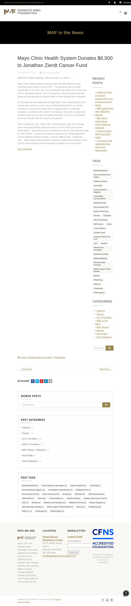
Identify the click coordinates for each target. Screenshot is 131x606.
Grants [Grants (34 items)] (109, 224)
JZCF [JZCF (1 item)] (96, 243)
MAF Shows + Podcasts (102, 329)
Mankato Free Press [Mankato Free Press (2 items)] (101, 254)
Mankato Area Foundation (40, 357)
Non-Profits (102, 334)
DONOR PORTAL (20, 3)
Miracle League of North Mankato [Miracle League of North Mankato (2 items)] (102, 270)
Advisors (101, 311)
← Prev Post (26, 369)
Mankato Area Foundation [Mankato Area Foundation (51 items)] (99, 249)
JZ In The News (104, 317)
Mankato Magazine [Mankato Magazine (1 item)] (100, 258)
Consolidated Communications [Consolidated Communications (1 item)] (100, 197)
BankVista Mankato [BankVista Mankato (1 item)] (100, 171)
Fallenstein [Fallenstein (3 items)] (107, 216)
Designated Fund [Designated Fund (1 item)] (100, 203)
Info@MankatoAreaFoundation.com (59, 556)
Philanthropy (59, 357)
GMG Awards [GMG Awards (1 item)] (98, 224)
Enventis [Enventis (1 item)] (97, 216)
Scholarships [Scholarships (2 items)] (98, 288)
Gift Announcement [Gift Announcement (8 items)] (100, 220)
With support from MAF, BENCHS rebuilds (104, 111)
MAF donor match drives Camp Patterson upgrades (103, 123)
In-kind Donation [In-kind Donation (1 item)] (99, 228)
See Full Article (25, 149)
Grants (23, 357)
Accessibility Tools (126, 3)
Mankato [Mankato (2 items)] (104, 243)
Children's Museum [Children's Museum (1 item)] (100, 181)
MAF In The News (51, 73)
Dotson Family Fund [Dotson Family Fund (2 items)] (101, 211)
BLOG (41, 3)
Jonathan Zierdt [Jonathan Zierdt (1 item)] (99, 233)
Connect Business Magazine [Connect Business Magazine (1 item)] (100, 191)
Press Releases (104, 337)
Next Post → (106, 369)
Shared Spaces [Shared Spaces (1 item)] (99, 293)
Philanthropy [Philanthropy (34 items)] (98, 280)
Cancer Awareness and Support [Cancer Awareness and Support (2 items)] (102, 176)
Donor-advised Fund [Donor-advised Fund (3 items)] (101, 207)
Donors (100, 314)
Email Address (74, 541)
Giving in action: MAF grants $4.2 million (103, 134)
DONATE (8, 3)
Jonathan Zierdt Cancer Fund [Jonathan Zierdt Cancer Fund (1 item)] (102, 238)
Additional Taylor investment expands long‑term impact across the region (104, 98)
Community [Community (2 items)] (98, 186)
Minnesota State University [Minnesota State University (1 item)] (99, 264)
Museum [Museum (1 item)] (97, 276)
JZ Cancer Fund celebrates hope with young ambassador (103, 145)
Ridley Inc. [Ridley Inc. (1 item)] (97, 284)
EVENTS (33, 3)
